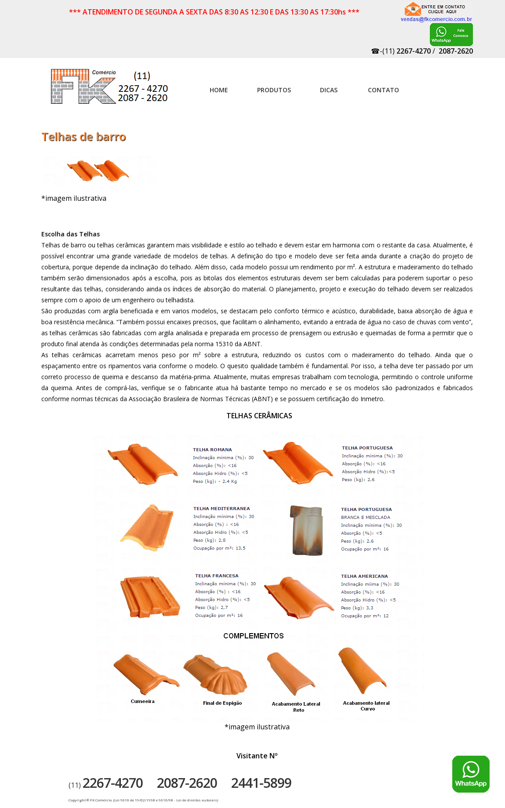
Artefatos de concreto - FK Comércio (110, 91)
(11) (106, 785)
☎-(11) (401, 51)
